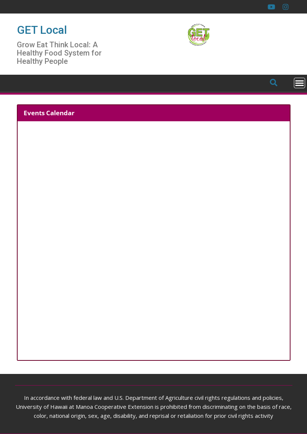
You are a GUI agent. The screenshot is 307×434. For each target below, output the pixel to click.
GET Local (42, 29)
